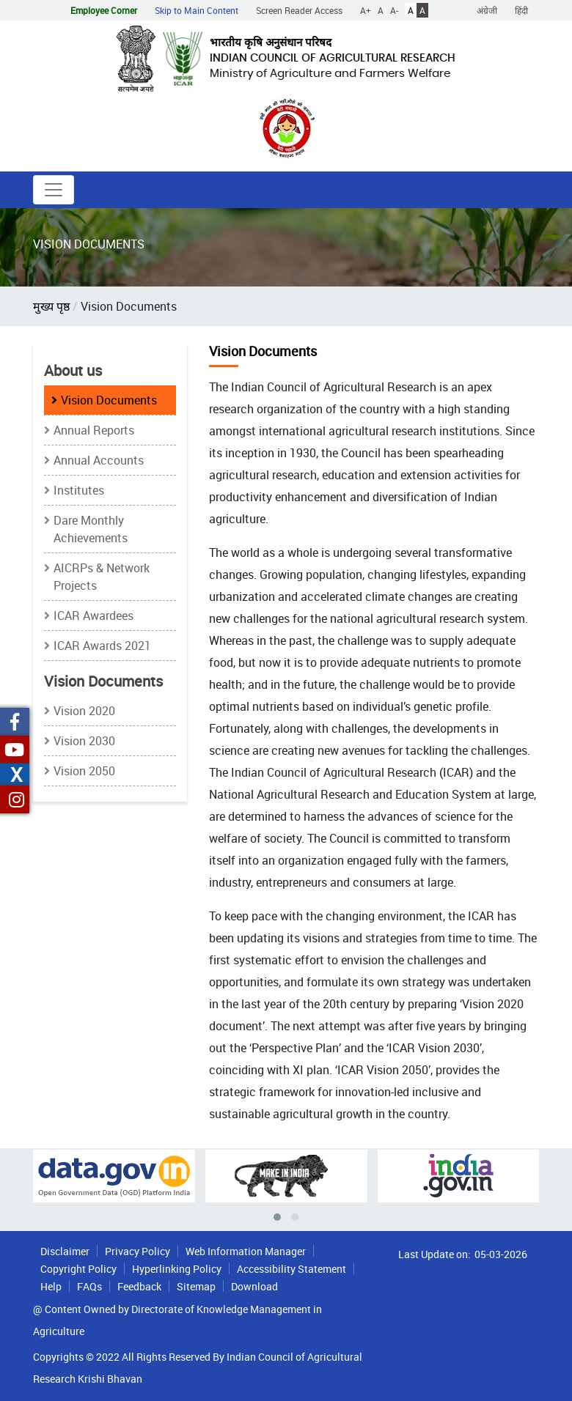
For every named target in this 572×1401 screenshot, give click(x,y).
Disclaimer (64, 1251)
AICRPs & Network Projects (102, 577)
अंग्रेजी (487, 10)
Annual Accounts (99, 460)
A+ (365, 10)
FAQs (89, 1286)
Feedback (139, 1286)
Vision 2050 (84, 771)
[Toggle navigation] (53, 189)
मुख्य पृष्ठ (51, 306)
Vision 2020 (84, 711)
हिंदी (521, 10)
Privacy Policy (137, 1251)
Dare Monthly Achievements (91, 529)
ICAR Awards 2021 (102, 645)
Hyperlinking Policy (176, 1269)
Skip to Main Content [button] (196, 10)
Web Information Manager (246, 1251)
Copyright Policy (78, 1269)
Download (254, 1286)
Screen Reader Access (299, 10)
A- (394, 10)
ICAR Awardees (93, 615)
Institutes (79, 490)
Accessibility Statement (291, 1269)
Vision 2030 (84, 741)
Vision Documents (109, 400)
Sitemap (196, 1286)
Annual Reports (94, 430)
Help (51, 1286)
